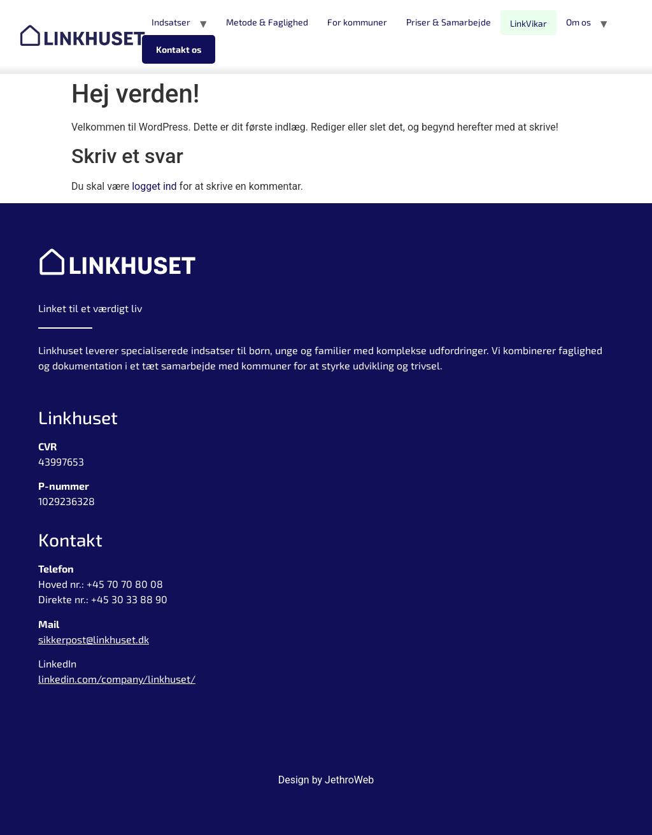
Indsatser (171, 22)
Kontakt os (178, 49)
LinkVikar (528, 23)
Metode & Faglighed (267, 22)
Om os (578, 22)
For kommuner (357, 22)
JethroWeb (349, 780)
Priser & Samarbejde (448, 22)
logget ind (154, 186)
